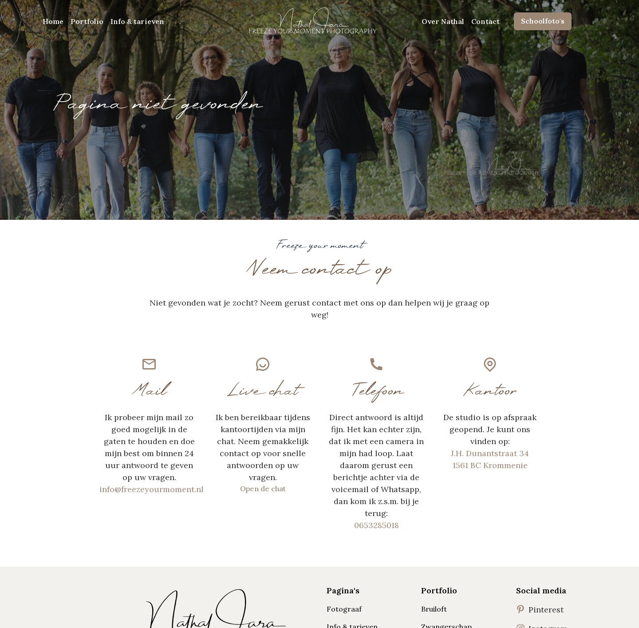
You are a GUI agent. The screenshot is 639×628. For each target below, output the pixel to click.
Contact (485, 21)
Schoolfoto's (542, 20)
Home (53, 21)
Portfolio (87, 21)
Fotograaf (344, 608)
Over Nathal (443, 21)
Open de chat (263, 488)
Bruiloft (434, 608)
